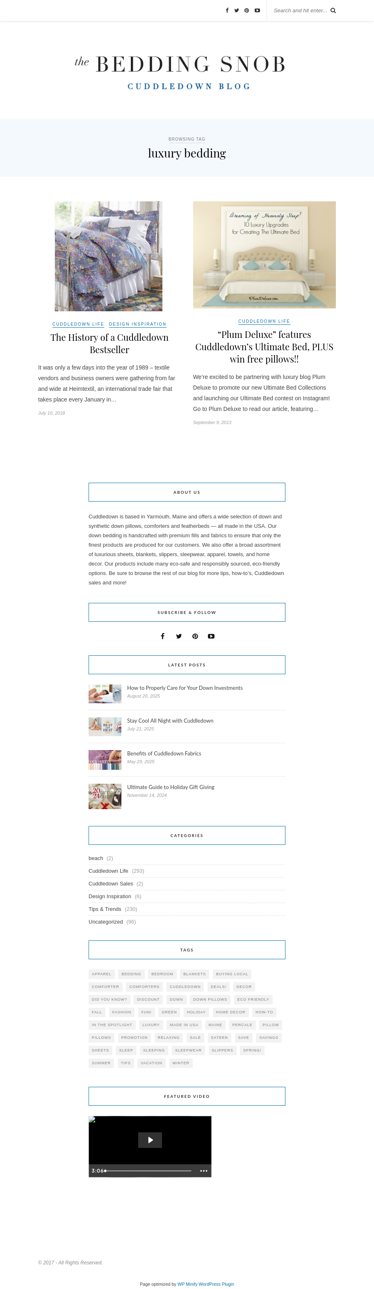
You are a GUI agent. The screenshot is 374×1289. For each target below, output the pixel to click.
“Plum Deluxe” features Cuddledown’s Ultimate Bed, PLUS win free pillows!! (264, 346)
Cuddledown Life (78, 324)
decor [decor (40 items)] (244, 987)
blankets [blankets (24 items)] (194, 974)
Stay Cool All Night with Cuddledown (171, 720)
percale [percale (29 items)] (243, 1025)
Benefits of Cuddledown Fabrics (164, 753)
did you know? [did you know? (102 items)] (109, 999)
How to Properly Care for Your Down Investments (185, 687)
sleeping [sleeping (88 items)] (154, 1050)
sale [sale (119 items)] (195, 1038)
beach (96, 858)
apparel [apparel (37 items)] (102, 974)
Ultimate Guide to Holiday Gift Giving (170, 787)
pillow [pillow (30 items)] (270, 1025)
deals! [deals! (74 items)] (218, 987)
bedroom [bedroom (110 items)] (162, 974)
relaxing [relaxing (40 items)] (169, 1038)
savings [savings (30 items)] (268, 1038)
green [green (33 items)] (169, 1012)
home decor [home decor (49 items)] (231, 1012)
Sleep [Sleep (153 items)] (126, 1050)
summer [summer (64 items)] (101, 1063)
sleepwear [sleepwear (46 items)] (188, 1050)
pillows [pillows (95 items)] (101, 1038)
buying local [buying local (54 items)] (232, 974)
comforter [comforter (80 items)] (105, 987)
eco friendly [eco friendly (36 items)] (253, 999)
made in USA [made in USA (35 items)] (184, 1025)
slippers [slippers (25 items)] (222, 1050)
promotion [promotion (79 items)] (134, 1038)
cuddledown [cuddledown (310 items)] (185, 987)
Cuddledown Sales (111, 884)
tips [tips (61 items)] (126, 1063)
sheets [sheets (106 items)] (100, 1050)
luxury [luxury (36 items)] (151, 1025)
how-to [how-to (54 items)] (264, 1012)
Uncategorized (106, 922)
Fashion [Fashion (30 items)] (122, 1012)
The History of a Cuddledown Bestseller (109, 343)
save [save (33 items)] (243, 1038)
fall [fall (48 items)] (97, 1012)
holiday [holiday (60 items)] (196, 1012)
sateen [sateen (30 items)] (219, 1038)
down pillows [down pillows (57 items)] (210, 999)
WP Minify (188, 1284)
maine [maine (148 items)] (216, 1025)
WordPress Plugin (216, 1284)
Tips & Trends (105, 909)
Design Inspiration (137, 324)
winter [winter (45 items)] (181, 1063)
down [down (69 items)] (176, 999)
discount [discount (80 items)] (148, 999)
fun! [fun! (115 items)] (146, 1012)
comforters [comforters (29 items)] (144, 987)
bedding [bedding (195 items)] (131, 974)
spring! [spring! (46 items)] (252, 1050)
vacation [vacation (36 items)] (151, 1063)
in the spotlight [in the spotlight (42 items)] (112, 1025)
